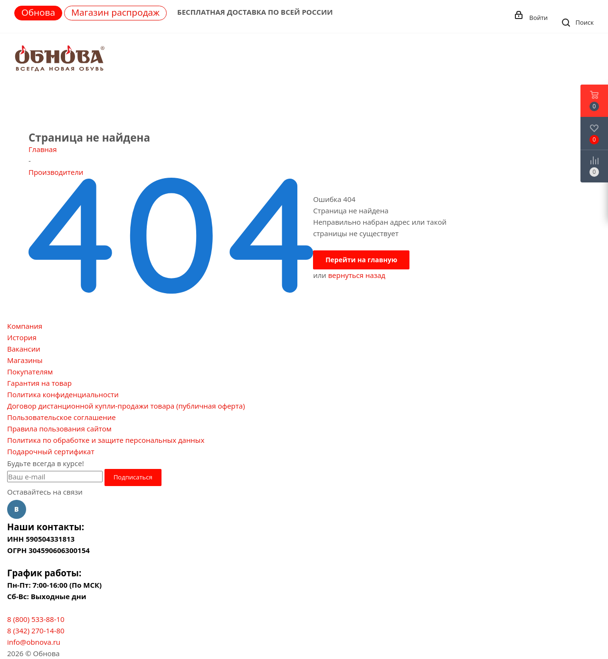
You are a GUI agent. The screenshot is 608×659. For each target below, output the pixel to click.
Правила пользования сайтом (59, 428)
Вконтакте (16, 509)
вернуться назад (357, 275)
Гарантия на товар (39, 383)
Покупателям (30, 371)
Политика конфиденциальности (63, 394)
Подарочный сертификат (50, 451)
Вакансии (23, 348)
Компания (24, 326)
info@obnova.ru (33, 642)
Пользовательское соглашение (61, 417)
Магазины (24, 360)
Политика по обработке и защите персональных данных (105, 440)
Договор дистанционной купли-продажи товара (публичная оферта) (126, 406)
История (22, 337)
